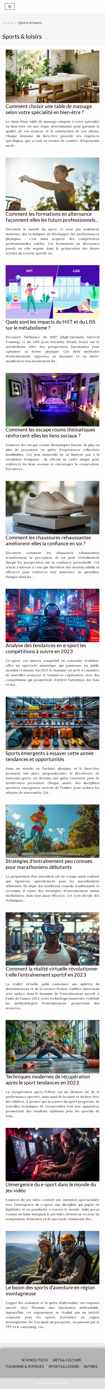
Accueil (7, 23)
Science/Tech (34, 1360)
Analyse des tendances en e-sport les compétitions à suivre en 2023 (46, 648)
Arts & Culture (67, 1360)
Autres (90, 1366)
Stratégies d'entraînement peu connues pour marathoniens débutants (49, 864)
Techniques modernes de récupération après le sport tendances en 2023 (48, 1079)
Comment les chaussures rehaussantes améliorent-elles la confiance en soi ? (48, 540)
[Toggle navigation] (10, 6)
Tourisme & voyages (24, 1366)
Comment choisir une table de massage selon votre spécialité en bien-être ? (49, 109)
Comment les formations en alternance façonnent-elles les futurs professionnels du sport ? (50, 220)
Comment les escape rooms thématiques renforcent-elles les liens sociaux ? (50, 432)
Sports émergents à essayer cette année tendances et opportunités (50, 756)
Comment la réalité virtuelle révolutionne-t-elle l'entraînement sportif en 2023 (52, 972)
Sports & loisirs (64, 1366)
